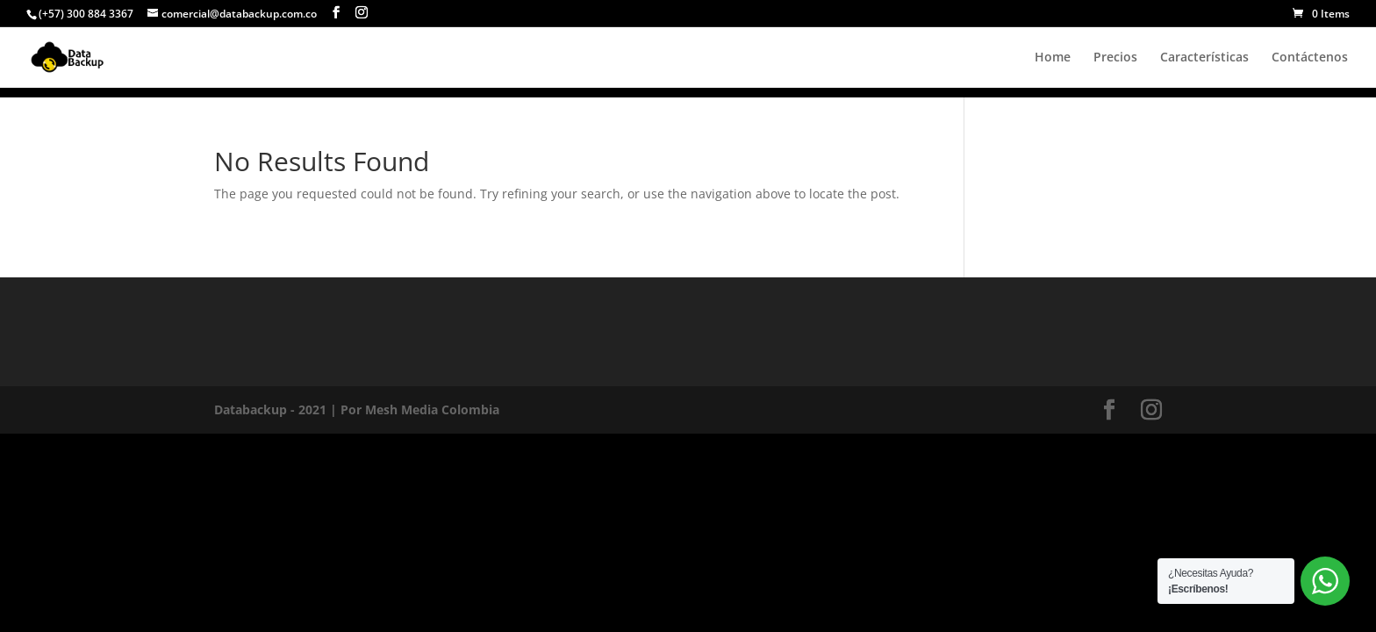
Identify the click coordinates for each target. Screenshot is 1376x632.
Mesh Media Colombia (432, 409)
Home (1053, 58)
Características (1204, 58)
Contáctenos (1310, 58)
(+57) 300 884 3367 (86, 13)
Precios (1115, 58)
